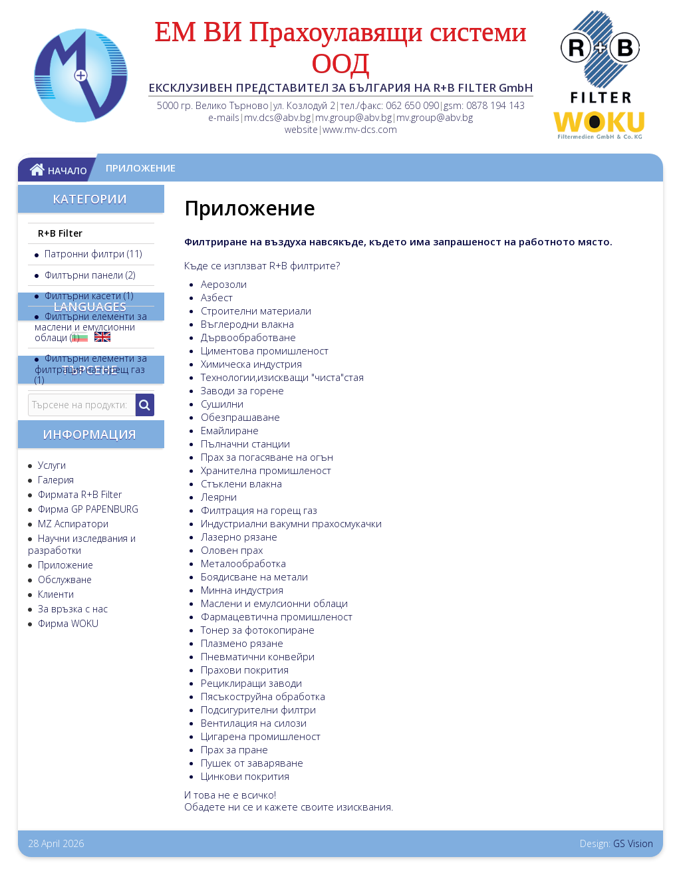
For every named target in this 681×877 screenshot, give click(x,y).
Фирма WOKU (66, 774)
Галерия (54, 630)
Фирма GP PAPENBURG (86, 660)
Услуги (50, 616)
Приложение (64, 715)
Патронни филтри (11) (92, 253)
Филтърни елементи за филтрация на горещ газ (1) (91, 369)
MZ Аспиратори (71, 674)
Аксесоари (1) (72, 400)
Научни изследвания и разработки (82, 695)
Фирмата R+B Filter (78, 645)
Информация (89, 590)
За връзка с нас (71, 759)
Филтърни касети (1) (87, 295)
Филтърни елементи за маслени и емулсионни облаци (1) (91, 327)
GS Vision (633, 843)
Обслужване (63, 730)
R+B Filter (60, 233)
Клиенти (54, 745)
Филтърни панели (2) (88, 275)
